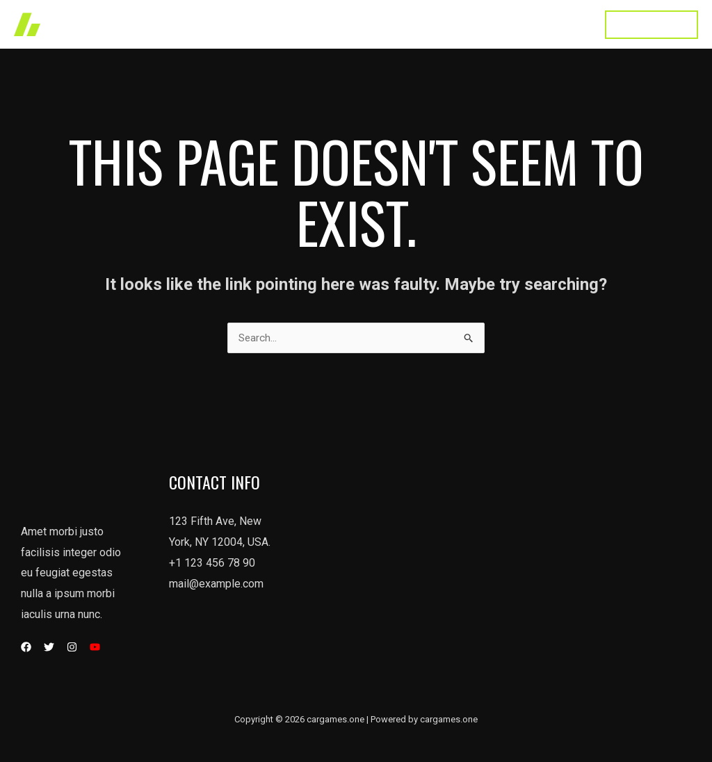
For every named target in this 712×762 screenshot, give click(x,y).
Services (353, 24)
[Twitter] (49, 647)
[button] (651, 24)
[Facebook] (26, 647)
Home (242, 24)
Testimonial (492, 24)
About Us (420, 24)
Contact (561, 24)
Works (294, 24)
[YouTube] (95, 647)
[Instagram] (72, 647)
